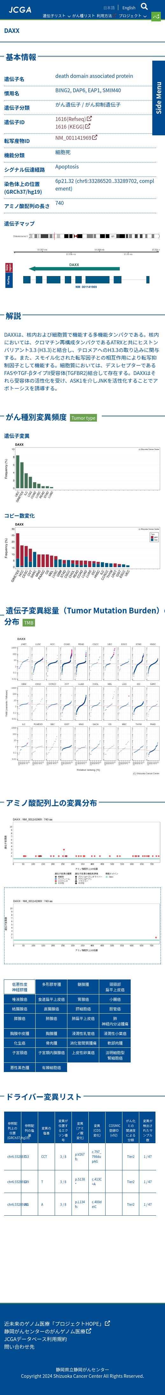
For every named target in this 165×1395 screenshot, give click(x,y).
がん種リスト (83, 15)
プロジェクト (130, 15)
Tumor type (83, 418)
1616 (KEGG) (70, 126)
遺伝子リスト (54, 15)
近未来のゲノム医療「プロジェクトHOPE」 (54, 1323)
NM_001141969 (73, 137)
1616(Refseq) (70, 119)
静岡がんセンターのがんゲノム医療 (45, 1331)
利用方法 (104, 15)
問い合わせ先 (19, 1346)
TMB (28, 622)
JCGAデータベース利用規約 (35, 1339)
